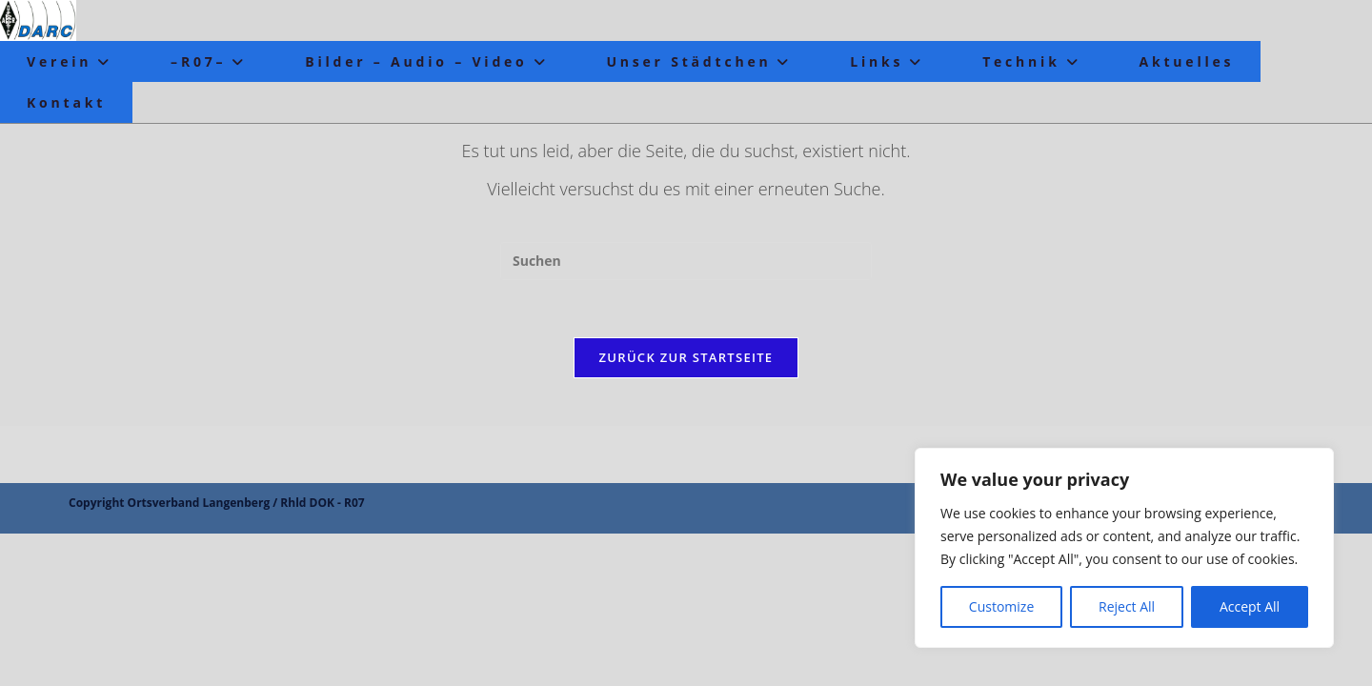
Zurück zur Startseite (686, 357)
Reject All (1127, 606)
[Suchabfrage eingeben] (686, 261)
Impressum (1272, 658)
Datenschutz (1187, 658)
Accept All (1250, 606)
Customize (1001, 606)
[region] (1124, 548)
